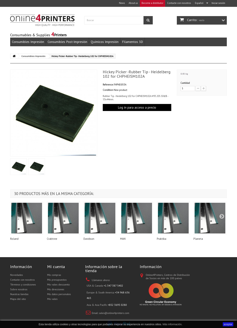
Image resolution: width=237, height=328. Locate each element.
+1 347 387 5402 (113, 285)
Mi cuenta (56, 266)
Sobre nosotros (18, 289)
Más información (172, 324)
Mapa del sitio (18, 299)
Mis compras (54, 275)
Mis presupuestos (57, 279)
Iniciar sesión (218, 3)
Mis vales (52, 299)
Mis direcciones (55, 289)
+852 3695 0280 (117, 305)
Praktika (161, 238)
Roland (14, 238)
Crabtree (52, 238)
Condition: (108, 90)
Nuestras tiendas (19, 294)
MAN (123, 238)
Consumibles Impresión (28, 42)
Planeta (198, 238)
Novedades (16, 275)
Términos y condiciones (23, 284)
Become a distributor (152, 3)
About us (133, 3)
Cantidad (185, 83)
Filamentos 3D (132, 42)
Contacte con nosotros (179, 3)
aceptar (228, 324)
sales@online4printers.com (114, 313)
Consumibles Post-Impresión (67, 42)
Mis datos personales (59, 294)
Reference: (108, 84)
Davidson (89, 238)
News (122, 3)
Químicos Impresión (104, 42)
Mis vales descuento (58, 284)
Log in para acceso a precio (137, 107)
